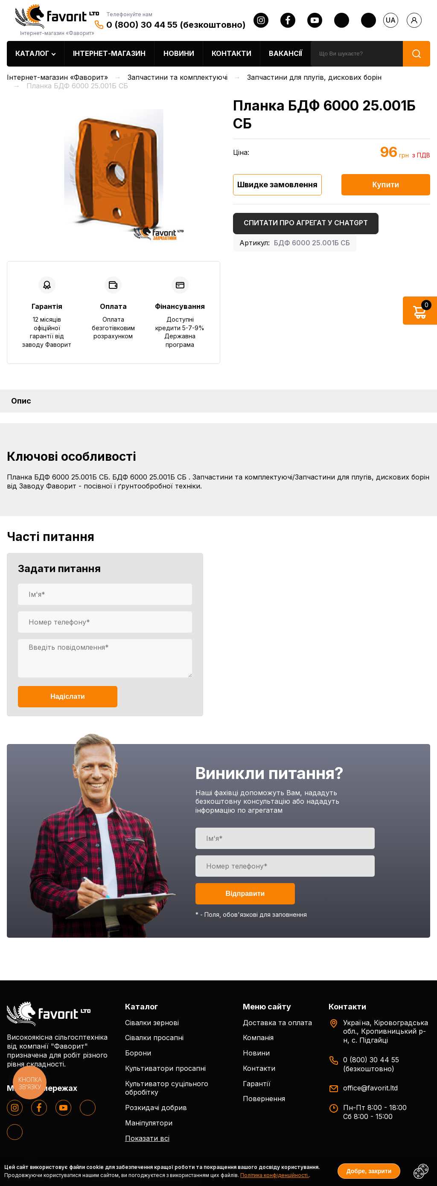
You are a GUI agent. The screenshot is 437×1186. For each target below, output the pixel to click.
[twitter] (341, 20)
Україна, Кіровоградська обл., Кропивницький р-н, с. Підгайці (385, 1031)
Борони (138, 1053)
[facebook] (287, 20)
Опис (21, 400)
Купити (386, 184)
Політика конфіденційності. (274, 1175)
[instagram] (260, 20)
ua (391, 20)
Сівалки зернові (152, 1022)
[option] (113, 170)
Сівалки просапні (154, 1037)
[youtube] (314, 20)
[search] (357, 54)
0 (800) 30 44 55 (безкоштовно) (176, 25)
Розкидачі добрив (156, 1107)
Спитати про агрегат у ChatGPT (306, 222)
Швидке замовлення (277, 184)
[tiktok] (368, 20)
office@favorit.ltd (370, 1088)
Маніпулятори (148, 1123)
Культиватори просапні (165, 1068)
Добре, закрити (369, 1171)
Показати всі (147, 1138)
